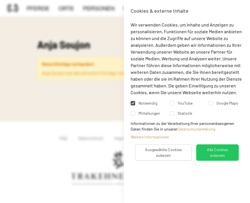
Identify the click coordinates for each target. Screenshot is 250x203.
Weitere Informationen (150, 136)
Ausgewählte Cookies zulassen (163, 152)
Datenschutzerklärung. (196, 129)
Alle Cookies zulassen (217, 152)
